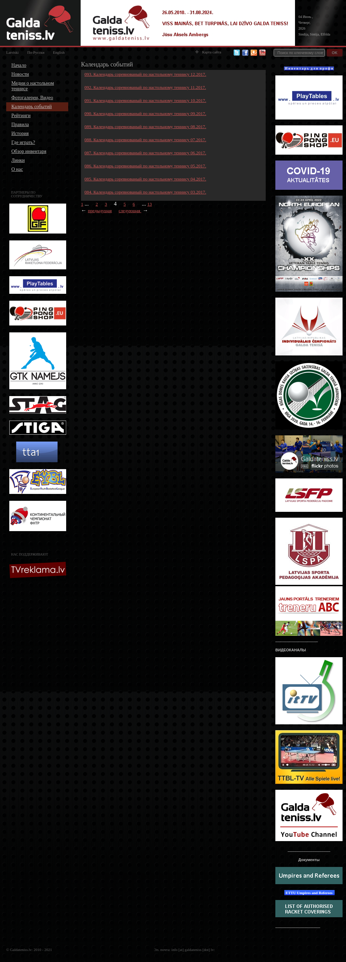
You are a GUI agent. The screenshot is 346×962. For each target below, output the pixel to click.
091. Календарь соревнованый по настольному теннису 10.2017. (145, 100)
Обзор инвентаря (28, 151)
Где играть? (23, 142)
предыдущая (100, 210)
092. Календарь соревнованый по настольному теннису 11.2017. (145, 87)
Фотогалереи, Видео (32, 97)
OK (335, 53)
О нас (17, 169)
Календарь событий (31, 106)
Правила (20, 124)
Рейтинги (21, 115)
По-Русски (35, 52)
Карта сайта (208, 52)
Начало (18, 65)
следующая (130, 210)
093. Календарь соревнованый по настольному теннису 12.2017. (145, 74)
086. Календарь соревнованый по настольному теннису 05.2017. (145, 165)
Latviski (12, 52)
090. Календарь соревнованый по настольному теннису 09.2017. (145, 113)
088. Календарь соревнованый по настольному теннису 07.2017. (145, 139)
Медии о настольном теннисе (32, 86)
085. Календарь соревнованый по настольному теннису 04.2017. (145, 179)
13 (149, 204)
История (20, 133)
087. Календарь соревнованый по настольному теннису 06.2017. (145, 152)
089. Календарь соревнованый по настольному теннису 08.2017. (145, 126)
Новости (20, 74)
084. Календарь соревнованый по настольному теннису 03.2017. (145, 192)
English (59, 52)
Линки (18, 160)
